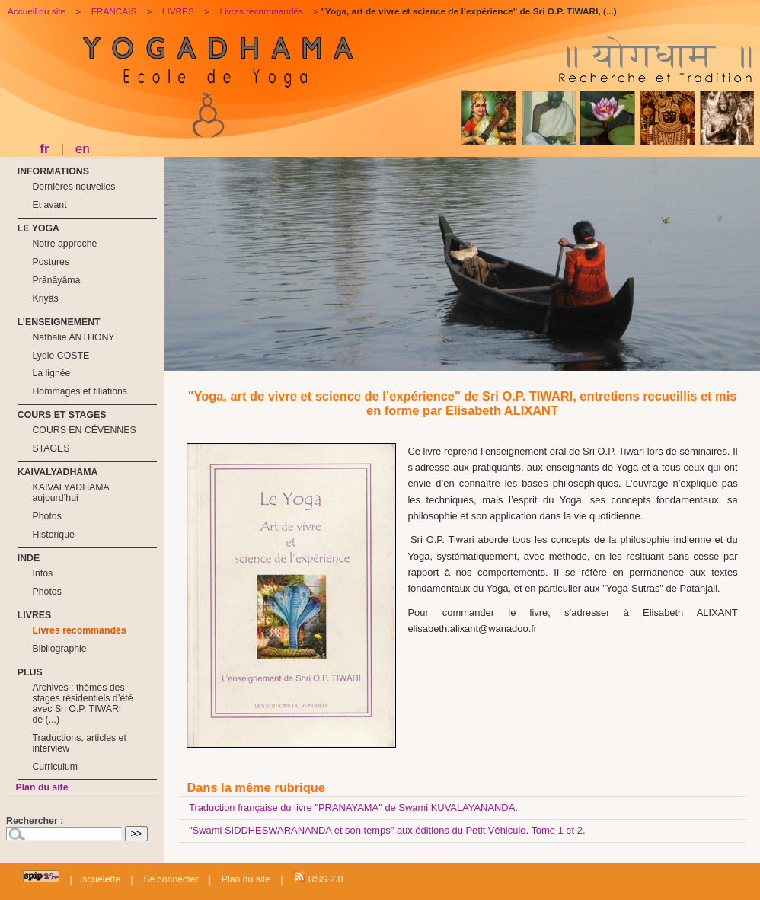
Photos (46, 516)
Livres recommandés (79, 630)
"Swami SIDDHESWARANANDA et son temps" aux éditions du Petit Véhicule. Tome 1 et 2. (387, 830)
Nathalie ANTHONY (73, 337)
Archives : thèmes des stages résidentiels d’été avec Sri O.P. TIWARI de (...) (82, 703)
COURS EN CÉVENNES (84, 430)
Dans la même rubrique (255, 787)
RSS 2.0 (318, 877)
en (82, 148)
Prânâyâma (56, 280)
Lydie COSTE (60, 355)
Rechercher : (34, 820)
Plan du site (41, 787)
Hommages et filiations (79, 391)
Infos (42, 573)
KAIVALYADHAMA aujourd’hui (70, 492)
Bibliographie (59, 648)
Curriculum (55, 766)
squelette (101, 879)
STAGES (50, 448)
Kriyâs (45, 298)
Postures (50, 262)
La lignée (51, 373)
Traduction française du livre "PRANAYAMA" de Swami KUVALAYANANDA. (353, 807)
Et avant (49, 204)
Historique (53, 534)
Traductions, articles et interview (79, 743)
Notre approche (64, 243)
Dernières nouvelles (73, 186)
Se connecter (171, 879)
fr (44, 148)
